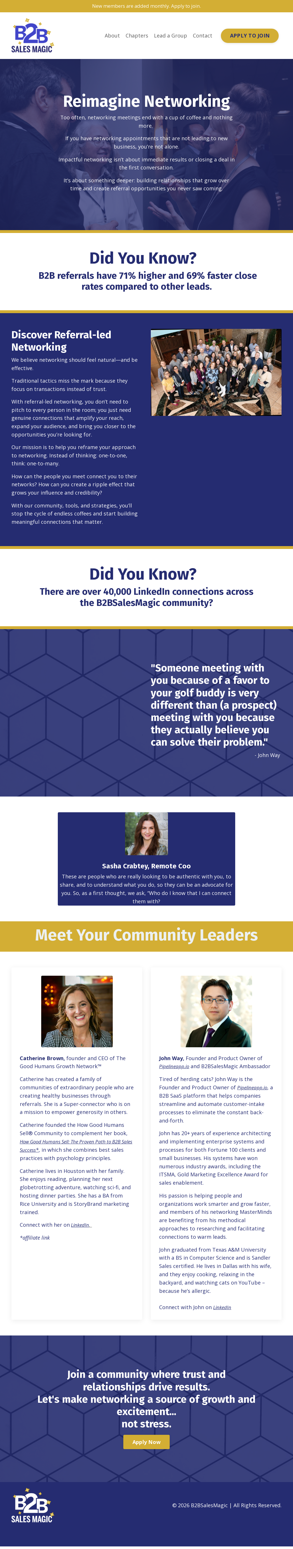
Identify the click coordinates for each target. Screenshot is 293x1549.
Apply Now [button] (146, 1444)
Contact (202, 36)
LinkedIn (223, 1309)
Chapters (137, 36)
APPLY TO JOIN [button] (250, 35)
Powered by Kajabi (264, 1534)
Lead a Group (170, 36)
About (112, 36)
